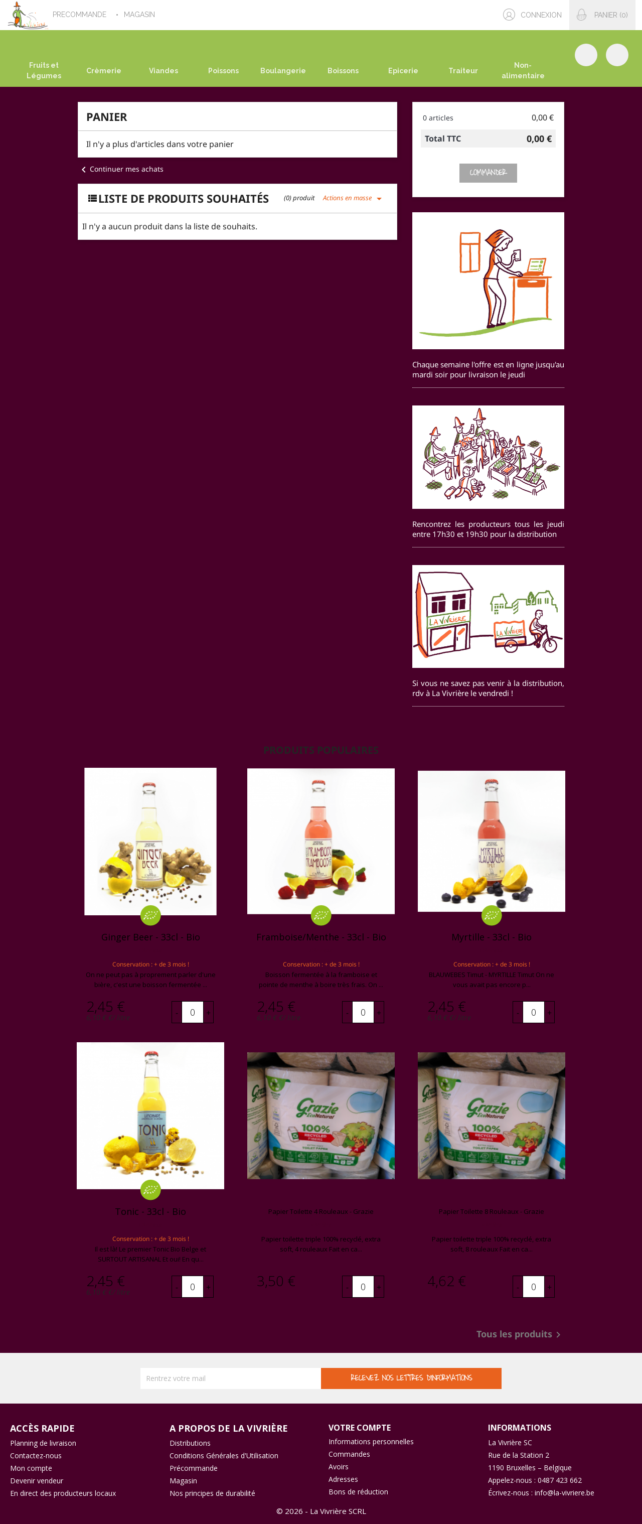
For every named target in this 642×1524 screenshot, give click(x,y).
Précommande (194, 1468)
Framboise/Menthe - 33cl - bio (321, 937)
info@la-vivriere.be (564, 1492)
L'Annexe (150, 950)
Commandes (349, 1454)
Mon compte (31, 1468)
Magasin (183, 1480)
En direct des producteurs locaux (63, 1493)
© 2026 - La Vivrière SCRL (321, 1511)
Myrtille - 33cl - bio (491, 937)
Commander (488, 173)
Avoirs (339, 1466)
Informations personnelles (371, 1441)
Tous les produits (520, 1335)
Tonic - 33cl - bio (150, 1211)
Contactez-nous (36, 1455)
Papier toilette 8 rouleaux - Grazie (491, 1211)
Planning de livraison (43, 1443)
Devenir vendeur (36, 1480)
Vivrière (321, 1224)
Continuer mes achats (121, 169)
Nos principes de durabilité (212, 1493)
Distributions (190, 1443)
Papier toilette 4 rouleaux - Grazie (321, 1211)
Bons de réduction (358, 1491)
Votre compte (360, 1427)
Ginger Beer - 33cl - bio (150, 937)
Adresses (343, 1479)
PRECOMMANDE (80, 15)
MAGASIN (140, 15)
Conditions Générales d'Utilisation (224, 1455)
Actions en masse (354, 197)
